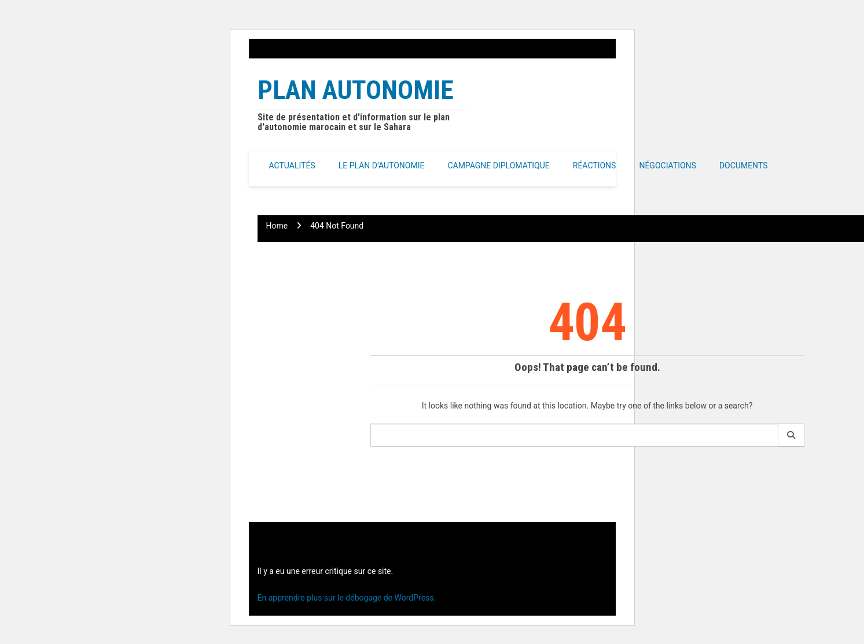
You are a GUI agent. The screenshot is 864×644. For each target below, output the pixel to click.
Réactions (594, 165)
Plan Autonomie (356, 90)
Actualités (292, 165)
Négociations (667, 165)
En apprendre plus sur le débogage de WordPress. (347, 597)
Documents (743, 165)
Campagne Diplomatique (498, 165)
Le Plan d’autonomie (382, 165)
